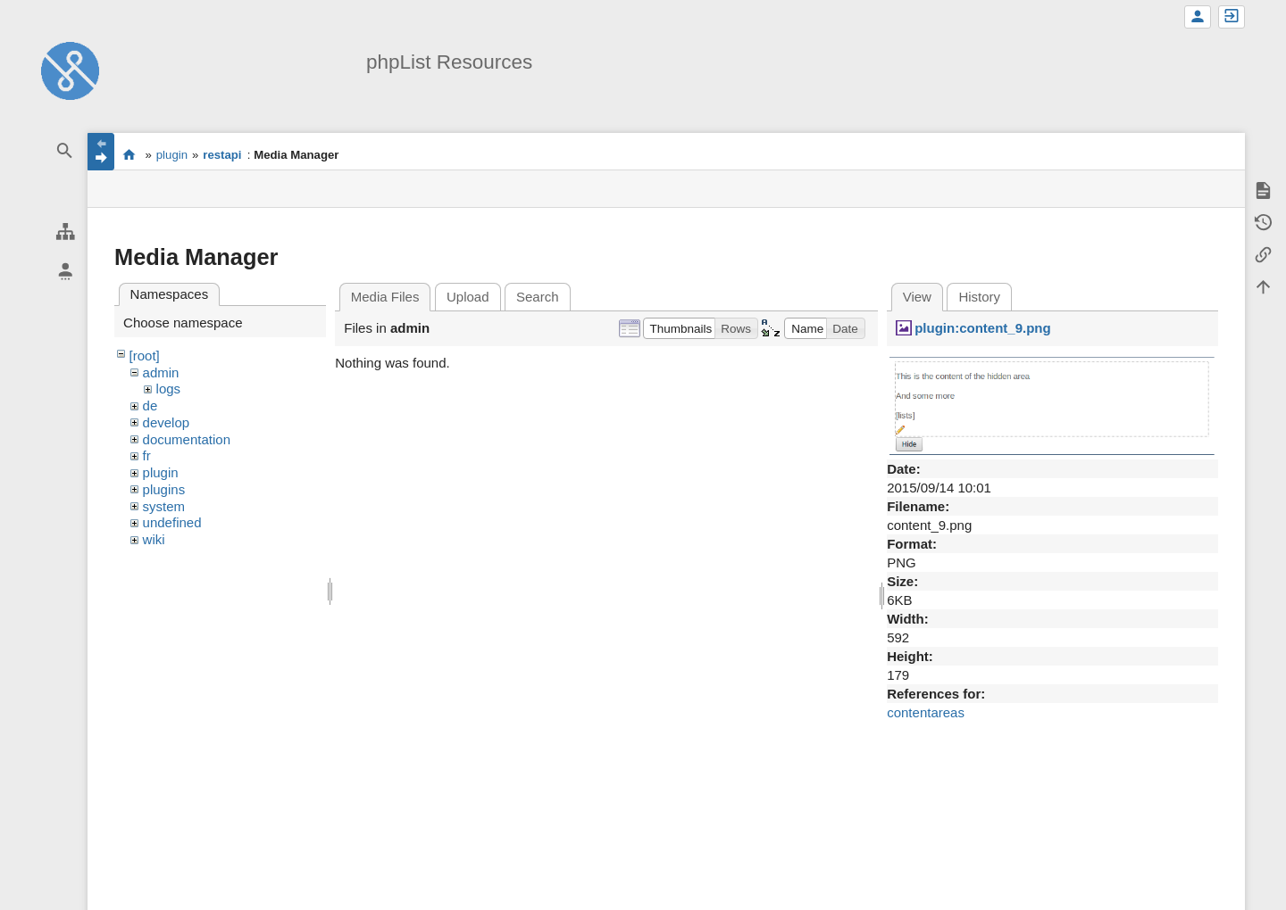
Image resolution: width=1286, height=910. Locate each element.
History (979, 296)
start (129, 154)
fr (147, 455)
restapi (222, 154)
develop (166, 422)
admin (161, 372)
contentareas (925, 712)
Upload (468, 296)
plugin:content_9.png (982, 327)
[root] (144, 355)
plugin (172, 154)
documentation (186, 439)
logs (168, 388)
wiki (154, 539)
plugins (164, 489)
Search (537, 296)
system (164, 506)
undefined (172, 522)
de (150, 405)
